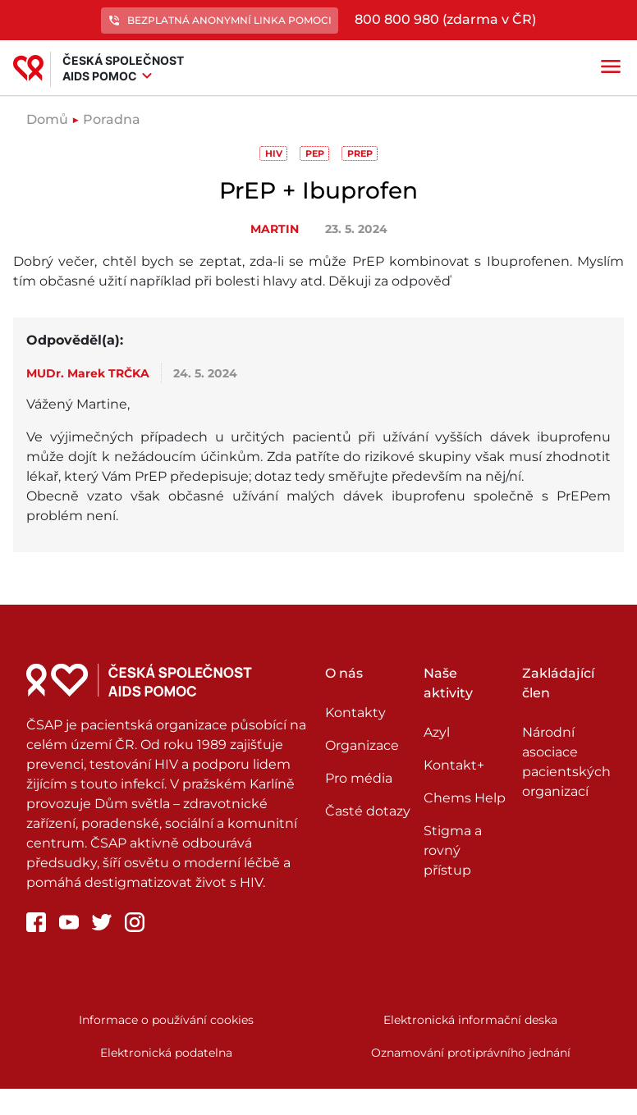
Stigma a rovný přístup (453, 850)
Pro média (358, 778)
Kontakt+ (454, 765)
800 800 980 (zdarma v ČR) (445, 19)
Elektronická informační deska (470, 1019)
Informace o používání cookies (166, 1019)
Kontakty (355, 712)
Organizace (362, 745)
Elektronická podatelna (166, 1052)
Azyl (437, 732)
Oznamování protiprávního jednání (471, 1052)
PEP (314, 153)
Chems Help (465, 798)
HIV (273, 153)
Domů (47, 119)
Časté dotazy (367, 811)
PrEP (360, 153)
